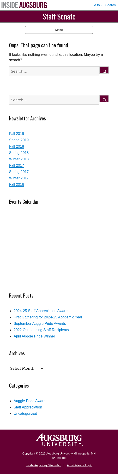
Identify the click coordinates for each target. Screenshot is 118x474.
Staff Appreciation (28, 407)
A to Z (98, 5)
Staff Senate (59, 16)
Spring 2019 (19, 140)
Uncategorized (25, 413)
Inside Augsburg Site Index (43, 465)
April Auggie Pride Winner (34, 336)
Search (110, 5)
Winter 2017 (19, 178)
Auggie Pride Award (29, 401)
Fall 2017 (16, 165)
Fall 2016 (16, 184)
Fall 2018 (16, 146)
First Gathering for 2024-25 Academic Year (48, 317)
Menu (59, 30)
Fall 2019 (16, 134)
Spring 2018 (19, 153)
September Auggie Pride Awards (40, 323)
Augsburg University (59, 453)
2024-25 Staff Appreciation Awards (41, 311)
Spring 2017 (19, 172)
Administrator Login (79, 465)
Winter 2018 (19, 159)
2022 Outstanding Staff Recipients (41, 330)
